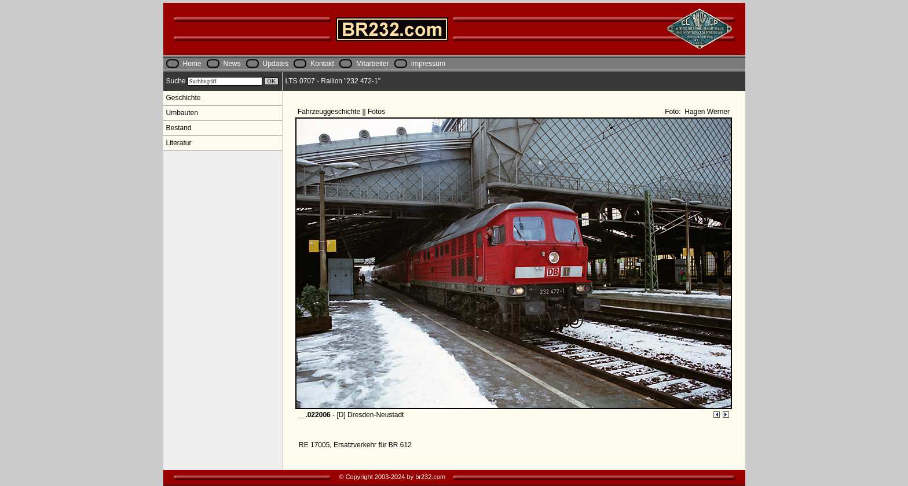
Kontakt (322, 64)
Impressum (428, 64)
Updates (276, 64)
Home (192, 64)
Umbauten (182, 113)
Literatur (179, 143)
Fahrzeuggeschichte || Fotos (342, 112)
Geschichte (183, 98)
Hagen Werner (706, 112)
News (232, 64)
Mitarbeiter (372, 64)
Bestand (179, 128)
